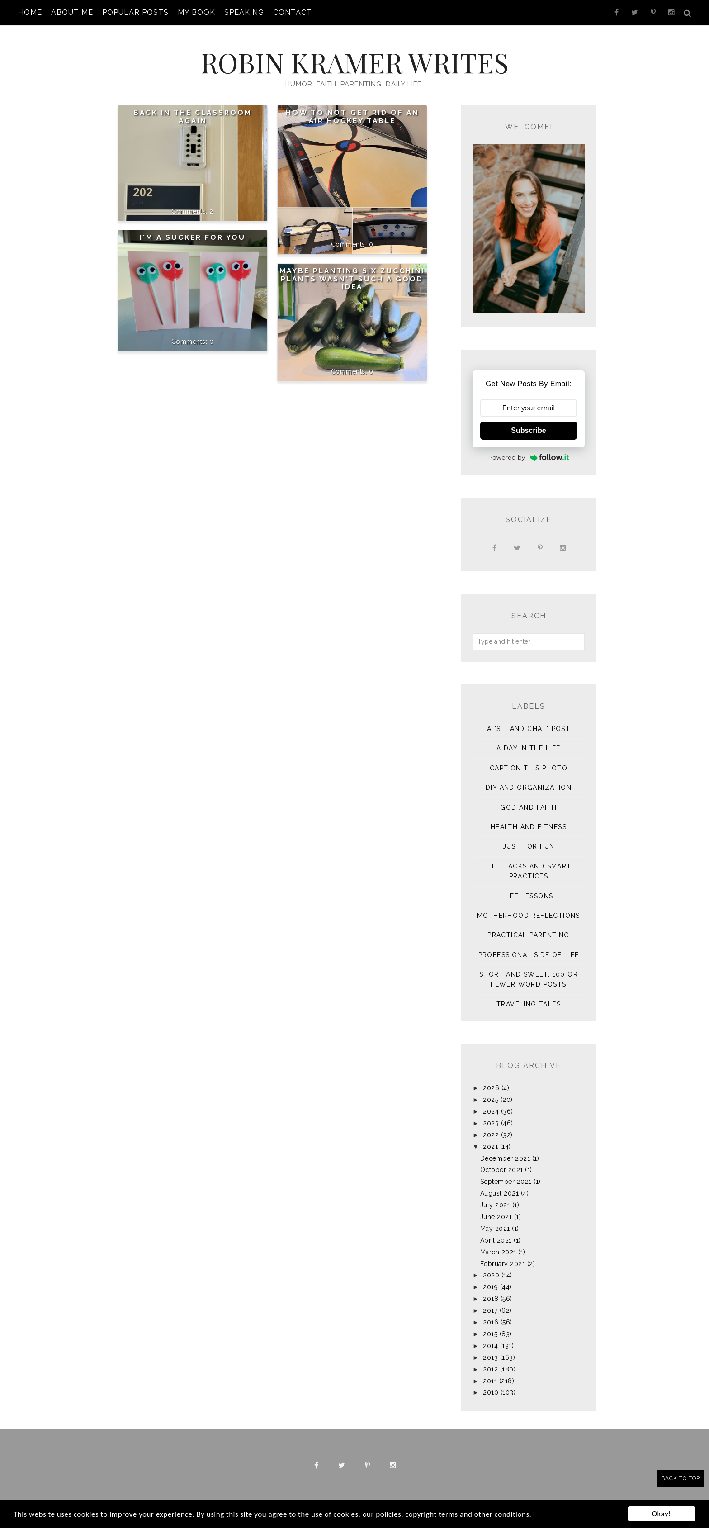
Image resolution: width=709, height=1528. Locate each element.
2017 (490, 1310)
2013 (490, 1357)
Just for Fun (529, 846)
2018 (490, 1298)
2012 (490, 1369)
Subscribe (528, 430)
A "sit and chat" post (528, 728)
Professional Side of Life (528, 955)
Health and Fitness (529, 826)
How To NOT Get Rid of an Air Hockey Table (352, 117)
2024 (491, 1111)
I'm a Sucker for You (193, 237)
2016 (490, 1322)
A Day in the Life (528, 748)
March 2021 (498, 1252)
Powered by (528, 457)
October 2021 (501, 1169)
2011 (490, 1381)
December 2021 (505, 1158)
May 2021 (495, 1228)
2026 (491, 1087)
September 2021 (506, 1181)
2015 (490, 1334)
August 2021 (499, 1193)
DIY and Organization (529, 787)
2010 (490, 1392)
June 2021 (496, 1216)
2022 (491, 1135)
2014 (490, 1345)
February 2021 (502, 1263)
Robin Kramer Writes (354, 62)
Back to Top (680, 1478)
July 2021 (495, 1205)
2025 (490, 1099)
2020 (491, 1275)
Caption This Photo (528, 768)
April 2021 (496, 1240)
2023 (491, 1123)
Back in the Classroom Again (192, 117)
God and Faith (528, 807)
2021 (490, 1146)
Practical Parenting (528, 935)
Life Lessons (528, 896)
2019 (490, 1287)
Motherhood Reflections (528, 915)
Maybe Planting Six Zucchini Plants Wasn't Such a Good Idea (352, 279)
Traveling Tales (528, 1004)
